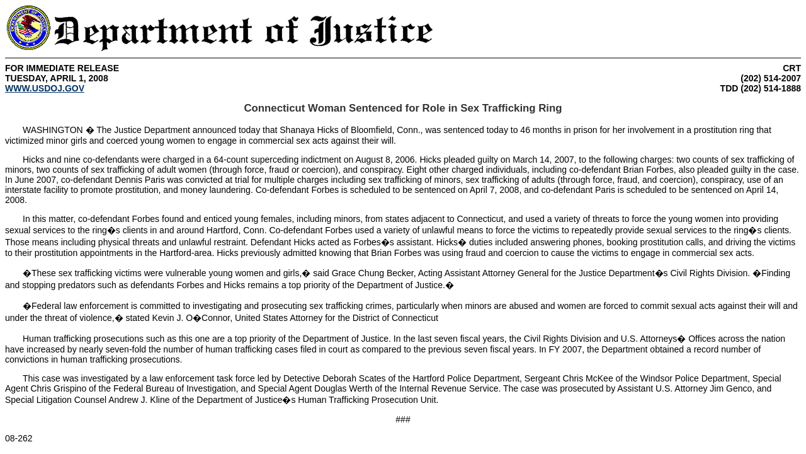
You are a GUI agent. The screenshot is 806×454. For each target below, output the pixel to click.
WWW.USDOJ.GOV (44, 88)
